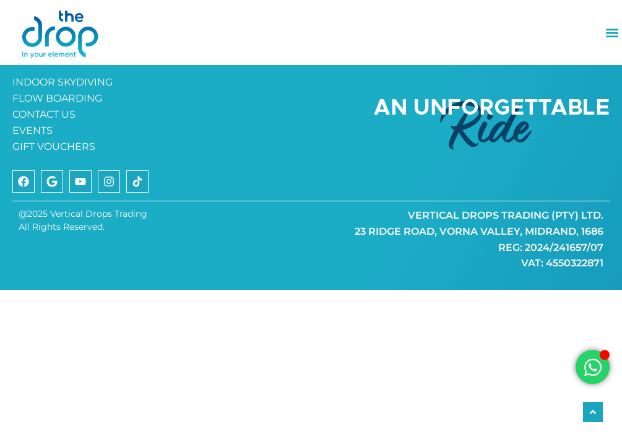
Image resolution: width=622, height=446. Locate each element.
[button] (612, 32)
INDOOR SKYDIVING (62, 120)
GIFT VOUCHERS (53, 184)
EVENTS (32, 168)
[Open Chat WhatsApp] (593, 367)
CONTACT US (44, 152)
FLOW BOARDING (57, 136)
